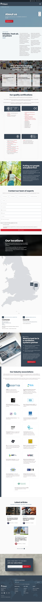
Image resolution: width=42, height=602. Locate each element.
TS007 (24, 140)
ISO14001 (8, 115)
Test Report (12, 141)
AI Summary (2, 595)
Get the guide (31, 362)
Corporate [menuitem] (16, 588)
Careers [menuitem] (25, 590)
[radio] (4, 196)
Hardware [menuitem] (16, 590)
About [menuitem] (25, 591)
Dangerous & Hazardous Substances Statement (29, 117)
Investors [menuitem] (25, 588)
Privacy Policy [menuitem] (35, 590)
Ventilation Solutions (19, 536)
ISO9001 (8, 113)
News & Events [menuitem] (26, 593)
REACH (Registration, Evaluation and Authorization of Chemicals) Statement (30, 119)
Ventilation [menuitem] (16, 591)
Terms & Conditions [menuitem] (36, 588)
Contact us (9, 21)
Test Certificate (13, 151)
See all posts (21, 548)
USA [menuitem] (15, 593)
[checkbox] (21, 198)
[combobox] (39, 0)
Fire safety (9, 516)
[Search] (36, 0)
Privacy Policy (5, 227)
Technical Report (10, 143)
